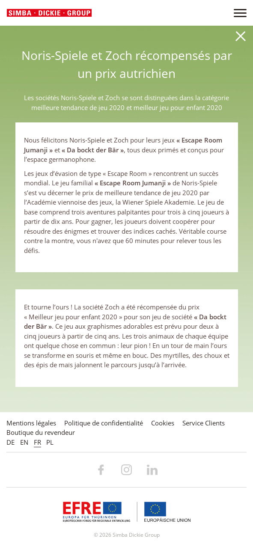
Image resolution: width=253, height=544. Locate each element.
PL (50, 442)
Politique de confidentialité (103, 423)
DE (10, 442)
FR (37, 442)
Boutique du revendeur (40, 432)
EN (24, 442)
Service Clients (203, 423)
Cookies (162, 423)
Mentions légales (31, 423)
